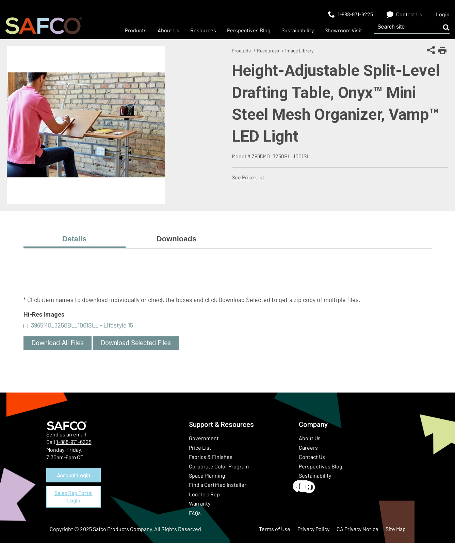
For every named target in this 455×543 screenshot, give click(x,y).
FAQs (195, 513)
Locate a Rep (204, 494)
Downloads (176, 239)
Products (241, 50)
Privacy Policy (313, 529)
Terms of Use (274, 529)
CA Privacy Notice (357, 529)
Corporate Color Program (219, 466)
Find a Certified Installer (217, 484)
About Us (310, 438)
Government (204, 438)
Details (74, 239)
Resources (268, 50)
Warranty (199, 503)
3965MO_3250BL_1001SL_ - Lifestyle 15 (82, 325)
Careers (308, 447)
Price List (200, 447)
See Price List (248, 177)
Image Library (299, 50)
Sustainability (315, 475)
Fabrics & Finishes (210, 456)
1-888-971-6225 (74, 441)
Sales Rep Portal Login (73, 498)
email (79, 434)
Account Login (73, 475)
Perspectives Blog (320, 466)
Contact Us (312, 456)
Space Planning (207, 475)
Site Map (396, 529)
